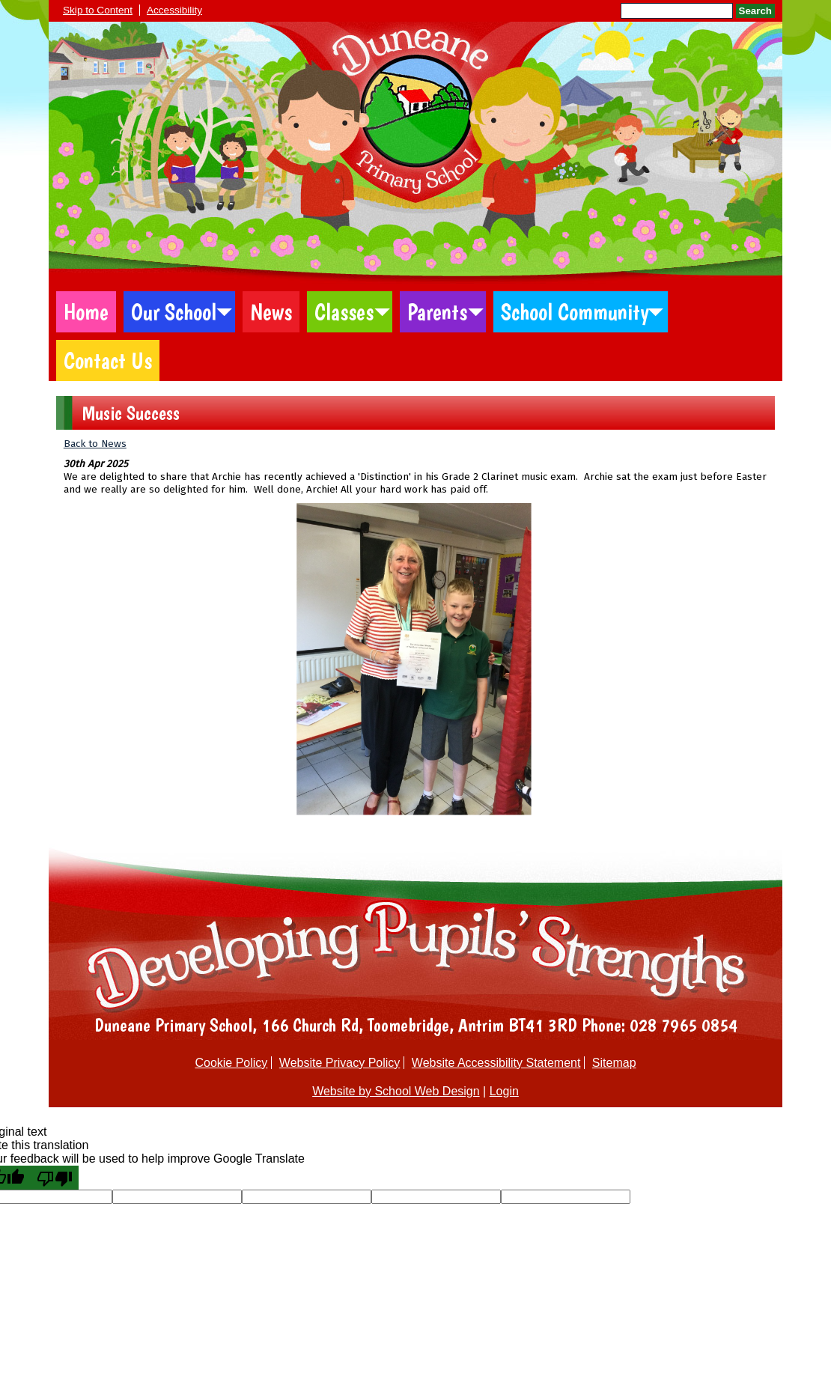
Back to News (95, 443)
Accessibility (174, 10)
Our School (173, 312)
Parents (437, 312)
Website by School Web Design (396, 1091)
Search (755, 10)
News (271, 312)
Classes (344, 312)
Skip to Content (98, 10)
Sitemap (614, 1062)
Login (504, 1091)
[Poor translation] (55, 1178)
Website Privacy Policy (340, 1062)
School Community (575, 312)
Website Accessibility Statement (496, 1062)
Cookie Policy (231, 1062)
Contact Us (108, 360)
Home (86, 312)
